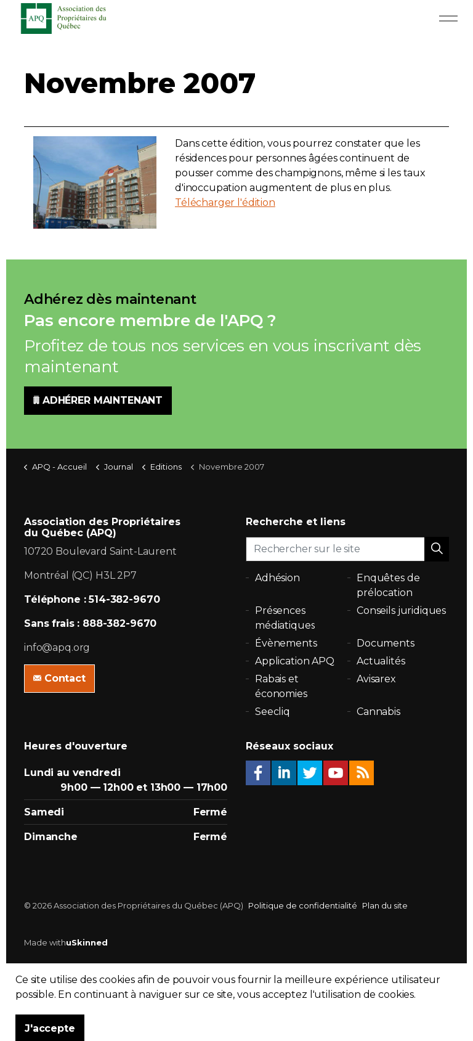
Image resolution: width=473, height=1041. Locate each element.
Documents (385, 643)
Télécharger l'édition (225, 202)
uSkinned (87, 942)
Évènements (286, 643)
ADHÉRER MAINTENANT (98, 400)
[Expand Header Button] (448, 18)
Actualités (381, 661)
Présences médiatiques (285, 618)
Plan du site (385, 905)
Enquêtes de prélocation (388, 585)
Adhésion (277, 578)
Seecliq (272, 711)
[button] (436, 549)
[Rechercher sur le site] (347, 549)
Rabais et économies (281, 686)
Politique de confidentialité (302, 905)
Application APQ (294, 661)
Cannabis (378, 711)
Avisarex (376, 679)
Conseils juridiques (401, 610)
